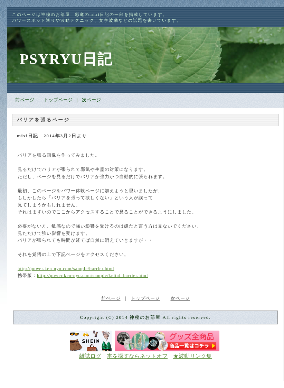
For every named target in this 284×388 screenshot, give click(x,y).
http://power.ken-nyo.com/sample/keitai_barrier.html (92, 275)
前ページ (25, 99)
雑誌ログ (90, 356)
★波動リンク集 (192, 356)
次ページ (91, 99)
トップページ (58, 99)
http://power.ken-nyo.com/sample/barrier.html (66, 268)
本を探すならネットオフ (137, 356)
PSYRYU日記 (66, 59)
